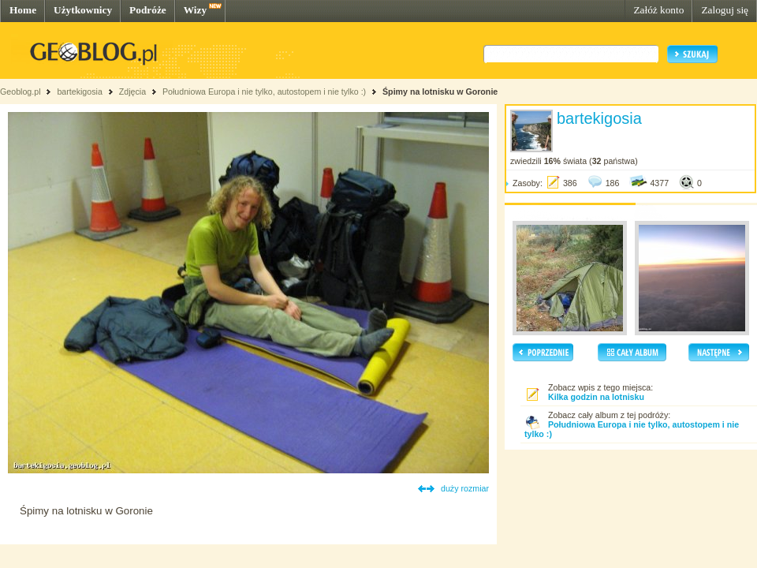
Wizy (195, 10)
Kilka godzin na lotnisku (596, 397)
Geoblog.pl (20, 91)
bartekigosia (79, 91)
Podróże (147, 10)
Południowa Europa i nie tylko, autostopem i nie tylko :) (264, 91)
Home (22, 10)
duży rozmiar (465, 488)
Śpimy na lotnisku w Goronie (440, 91)
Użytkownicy (83, 10)
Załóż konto (658, 10)
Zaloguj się (724, 10)
